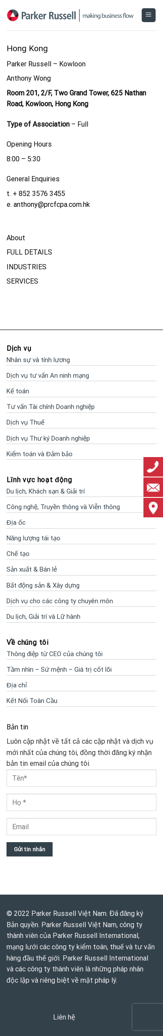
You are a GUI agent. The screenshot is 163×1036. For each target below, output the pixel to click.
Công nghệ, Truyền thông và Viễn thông (63, 507)
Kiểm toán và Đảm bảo (40, 454)
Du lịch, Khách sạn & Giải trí (46, 491)
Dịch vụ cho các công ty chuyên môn (60, 601)
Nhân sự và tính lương (38, 360)
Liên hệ (64, 1017)
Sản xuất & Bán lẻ (32, 569)
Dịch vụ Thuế (25, 422)
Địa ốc (16, 522)
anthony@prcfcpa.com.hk (51, 204)
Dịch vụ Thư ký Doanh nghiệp (48, 438)
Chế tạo (18, 554)
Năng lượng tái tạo (33, 538)
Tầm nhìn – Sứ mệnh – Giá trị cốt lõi (59, 669)
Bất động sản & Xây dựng (43, 585)
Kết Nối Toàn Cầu (32, 701)
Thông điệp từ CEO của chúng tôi (55, 654)
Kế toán (18, 391)
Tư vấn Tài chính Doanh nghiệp (51, 407)
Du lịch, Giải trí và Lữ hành (43, 617)
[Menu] (149, 15)
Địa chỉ (17, 685)
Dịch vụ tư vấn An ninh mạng (48, 375)
